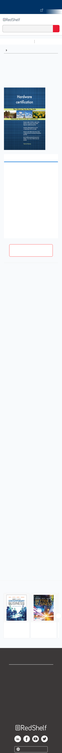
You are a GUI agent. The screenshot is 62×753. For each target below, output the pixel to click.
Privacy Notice (31, 684)
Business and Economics (24, 50)
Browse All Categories (17, 41)
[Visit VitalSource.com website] (31, 7)
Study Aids (44, 41)
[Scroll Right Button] (59, 616)
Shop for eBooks (31, 669)
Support (31, 677)
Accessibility (31, 706)
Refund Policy (31, 699)
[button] (30, 170)
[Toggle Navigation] (56, 19)
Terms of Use (31, 691)
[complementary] (31, 609)
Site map (31, 713)
